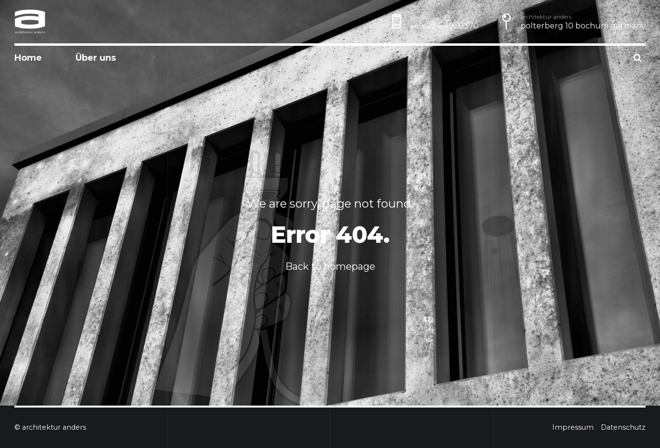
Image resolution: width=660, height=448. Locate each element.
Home (28, 58)
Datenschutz (623, 427)
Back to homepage (330, 266)
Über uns (96, 58)
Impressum (573, 427)
